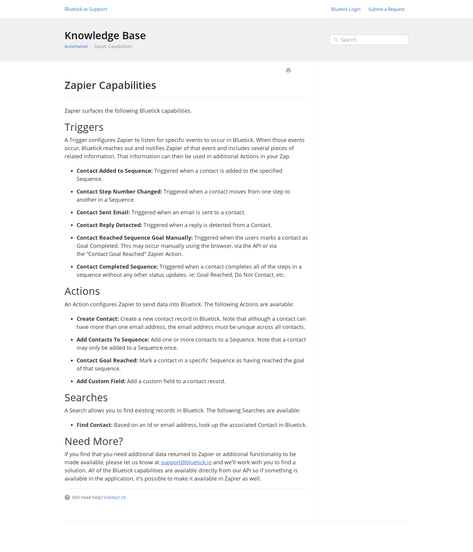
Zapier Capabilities (113, 46)
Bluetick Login (345, 9)
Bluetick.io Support (86, 9)
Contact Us (115, 497)
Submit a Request (386, 9)
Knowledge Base (105, 35)
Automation (76, 46)
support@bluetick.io (186, 462)
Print (288, 70)
